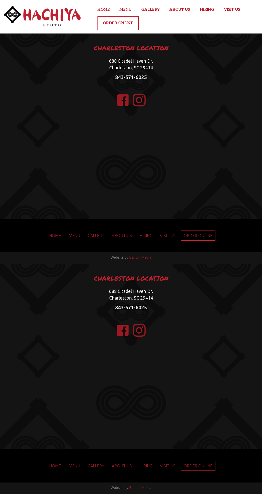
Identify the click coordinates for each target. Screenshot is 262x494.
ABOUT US (179, 9)
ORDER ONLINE (118, 23)
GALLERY (150, 9)
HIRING (207, 9)
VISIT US (232, 9)
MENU (125, 9)
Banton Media (140, 257)
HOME (103, 9)
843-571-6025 (131, 77)
